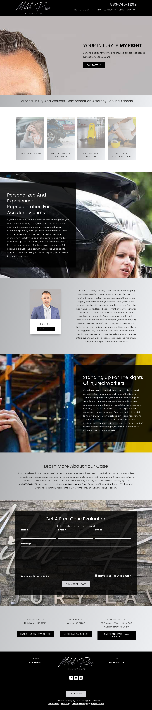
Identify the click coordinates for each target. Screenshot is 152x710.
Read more (45, 329)
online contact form (76, 484)
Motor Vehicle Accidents (60, 155)
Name (24, 529)
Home (77, 10)
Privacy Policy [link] (79, 703)
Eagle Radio (97, 703)
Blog (121, 10)
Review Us (76, 694)
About (87, 10)
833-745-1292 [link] (123, 4)
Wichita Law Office (76, 634)
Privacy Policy (41, 576)
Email (62, 529)
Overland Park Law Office (116, 635)
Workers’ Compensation (121, 155)
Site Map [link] (65, 703)
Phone (98, 529)
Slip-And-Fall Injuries (91, 155)
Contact (132, 10)
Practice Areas (105, 10)
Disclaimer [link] (53, 703)
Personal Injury (30, 153)
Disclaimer (27, 576)
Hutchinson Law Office (35, 634)
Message (26, 543)
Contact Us (94, 65)
